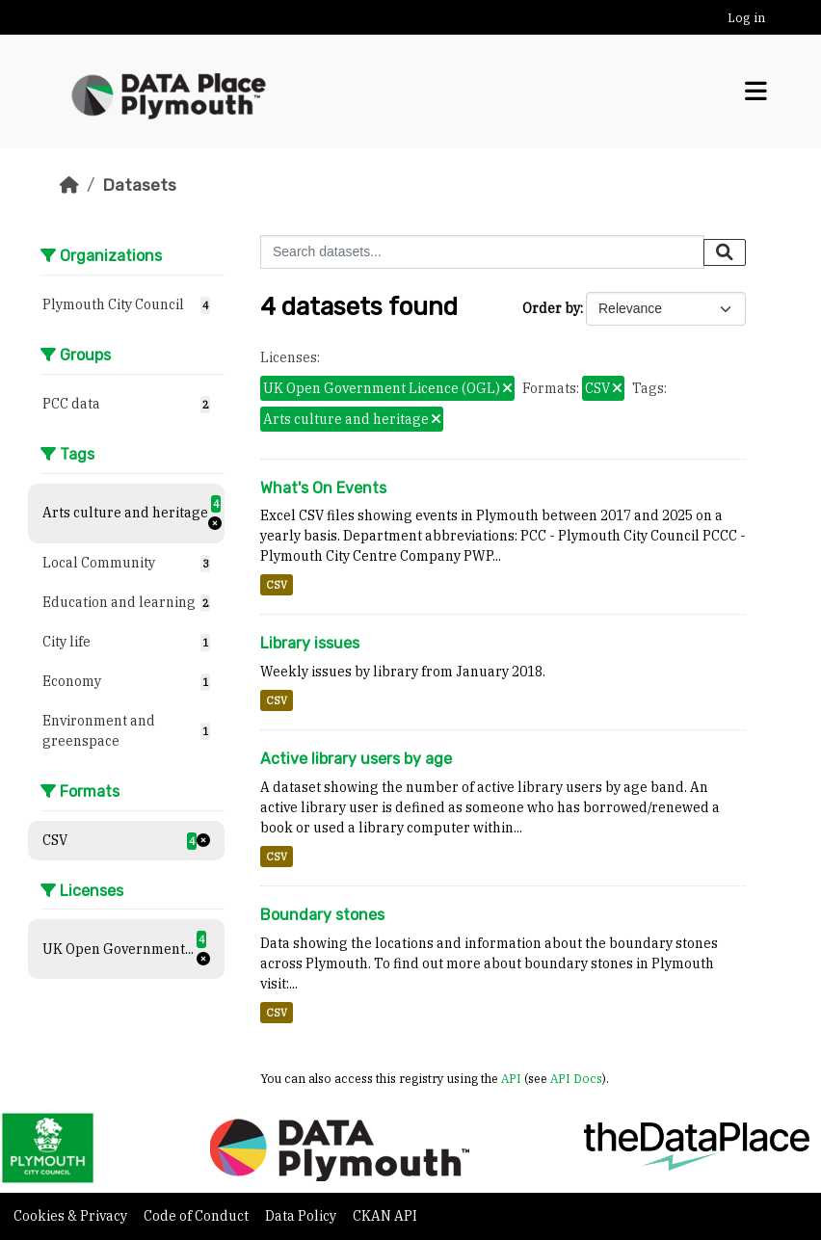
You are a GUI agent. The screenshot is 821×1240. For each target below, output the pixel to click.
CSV (276, 585)
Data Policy (302, 1216)
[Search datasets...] (482, 252)
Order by (551, 308)
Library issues (309, 643)
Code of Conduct (198, 1216)
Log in (746, 18)
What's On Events (323, 488)
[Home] (69, 185)
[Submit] (724, 252)
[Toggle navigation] (756, 91)
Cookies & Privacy (71, 1216)
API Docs (576, 1078)
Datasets (139, 185)
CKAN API (385, 1216)
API (511, 1078)
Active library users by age (356, 759)
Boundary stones (322, 915)
